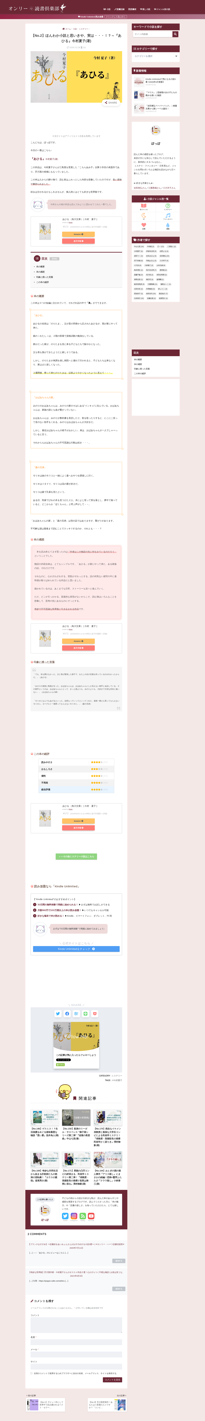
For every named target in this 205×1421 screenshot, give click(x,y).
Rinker (71, 222)
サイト (34, 1342)
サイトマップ (89, 1413)
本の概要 (40, 260)
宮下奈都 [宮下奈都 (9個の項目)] (138, 261)
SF (144, 216)
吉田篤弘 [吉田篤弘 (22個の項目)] (164, 256)
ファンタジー (168, 216)
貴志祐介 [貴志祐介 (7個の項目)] (163, 293)
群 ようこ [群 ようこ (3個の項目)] (162, 289)
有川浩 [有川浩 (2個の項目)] (149, 275)
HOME (102, 1407)
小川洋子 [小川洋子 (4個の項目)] (164, 261)
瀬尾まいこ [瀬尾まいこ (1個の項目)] (166, 284)
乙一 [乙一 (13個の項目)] (160, 246)
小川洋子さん (169, 188)
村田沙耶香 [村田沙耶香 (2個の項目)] (162, 275)
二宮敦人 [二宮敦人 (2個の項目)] (171, 246)
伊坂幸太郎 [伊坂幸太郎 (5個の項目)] (151, 251)
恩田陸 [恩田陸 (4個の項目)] (163, 270)
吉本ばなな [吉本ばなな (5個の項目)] (151, 256)
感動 (168, 226)
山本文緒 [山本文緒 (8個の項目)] (161, 265)
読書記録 (119, 9)
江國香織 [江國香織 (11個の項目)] (152, 284)
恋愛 (144, 226)
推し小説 (145, 9)
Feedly (83, 1201)
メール (35, 1330)
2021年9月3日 (76, 1257)
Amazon (74, 234)
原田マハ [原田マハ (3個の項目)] (138, 256)
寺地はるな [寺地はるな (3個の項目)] (151, 261)
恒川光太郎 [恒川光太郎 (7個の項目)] (151, 270)
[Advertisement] (76, 120)
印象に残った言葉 (44, 270)
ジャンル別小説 (162, 9)
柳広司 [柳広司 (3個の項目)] (149, 279)
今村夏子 (118, 1060)
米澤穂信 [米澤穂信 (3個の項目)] (150, 289)
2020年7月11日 (76, 1229)
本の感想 (40, 265)
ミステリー (117, 1056)
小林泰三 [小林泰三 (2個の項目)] (149, 265)
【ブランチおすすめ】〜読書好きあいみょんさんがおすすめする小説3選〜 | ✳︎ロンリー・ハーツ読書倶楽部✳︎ (76, 1225)
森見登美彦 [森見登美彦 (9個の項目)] (139, 284)
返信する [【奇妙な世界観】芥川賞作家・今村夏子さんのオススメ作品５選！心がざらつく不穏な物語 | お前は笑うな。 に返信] (118, 1270)
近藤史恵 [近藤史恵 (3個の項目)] (151, 298)
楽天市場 (103, 234)
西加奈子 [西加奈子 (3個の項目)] (138, 293)
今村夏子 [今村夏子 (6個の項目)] (138, 251)
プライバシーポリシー (120, 1413)
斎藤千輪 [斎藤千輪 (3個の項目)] (138, 275)
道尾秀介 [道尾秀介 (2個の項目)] (163, 298)
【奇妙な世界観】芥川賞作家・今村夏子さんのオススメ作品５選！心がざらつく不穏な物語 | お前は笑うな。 (76, 1253)
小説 (107, 9)
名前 (33, 1318)
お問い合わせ (102, 1413)
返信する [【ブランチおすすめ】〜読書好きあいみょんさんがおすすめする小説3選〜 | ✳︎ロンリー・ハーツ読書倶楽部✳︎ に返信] (118, 1242)
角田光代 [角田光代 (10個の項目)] (151, 293)
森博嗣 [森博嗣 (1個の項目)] (160, 279)
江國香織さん (154, 188)
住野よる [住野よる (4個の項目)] (164, 251)
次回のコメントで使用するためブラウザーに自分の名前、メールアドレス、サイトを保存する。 (76, 1354)
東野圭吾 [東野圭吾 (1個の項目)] (138, 279)
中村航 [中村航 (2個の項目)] (150, 246)
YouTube (91, 1201)
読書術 (132, 9)
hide (54, 252)
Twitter (65, 1201)
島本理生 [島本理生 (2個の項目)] (138, 270)
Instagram (74, 1201)
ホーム (79, 1413)
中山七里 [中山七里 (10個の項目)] (139, 246)
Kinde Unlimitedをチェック (74, 929)
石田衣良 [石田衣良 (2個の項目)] (138, 289)
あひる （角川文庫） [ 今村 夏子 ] (79, 219)
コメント (35, 1296)
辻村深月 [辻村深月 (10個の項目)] (139, 298)
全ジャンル (144, 206)
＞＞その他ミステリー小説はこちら (76, 836)
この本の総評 (42, 275)
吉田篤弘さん (140, 188)
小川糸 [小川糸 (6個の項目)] (137, 265)
